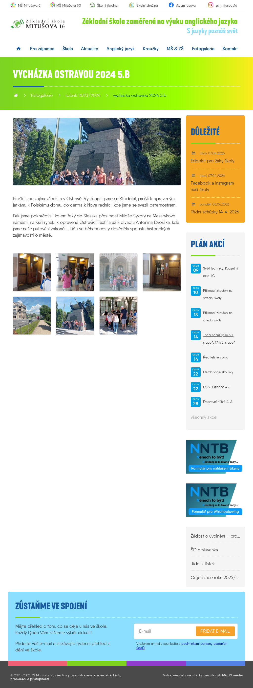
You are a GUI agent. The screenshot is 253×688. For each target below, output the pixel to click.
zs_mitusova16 (226, 5)
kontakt (230, 48)
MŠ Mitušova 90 (68, 5)
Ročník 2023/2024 (82, 95)
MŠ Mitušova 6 (29, 5)
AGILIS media (232, 675)
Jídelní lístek (203, 563)
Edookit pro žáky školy (212, 161)
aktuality (89, 48)
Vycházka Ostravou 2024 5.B (139, 95)
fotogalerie (203, 48)
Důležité (205, 132)
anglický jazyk (120, 48)
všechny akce (203, 417)
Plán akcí (208, 244)
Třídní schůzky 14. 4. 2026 (215, 212)
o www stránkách (107, 675)
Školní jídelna (107, 5)
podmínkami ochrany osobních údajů (181, 645)
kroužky (151, 48)
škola (68, 48)
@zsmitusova (186, 5)
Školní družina (147, 5)
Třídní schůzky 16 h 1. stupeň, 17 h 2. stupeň (219, 339)
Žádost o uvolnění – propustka (215, 536)
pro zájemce (42, 48)
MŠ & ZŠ (175, 48)
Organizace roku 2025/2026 (215, 577)
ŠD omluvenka (204, 550)
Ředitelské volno (215, 357)
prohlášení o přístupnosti (29, 679)
